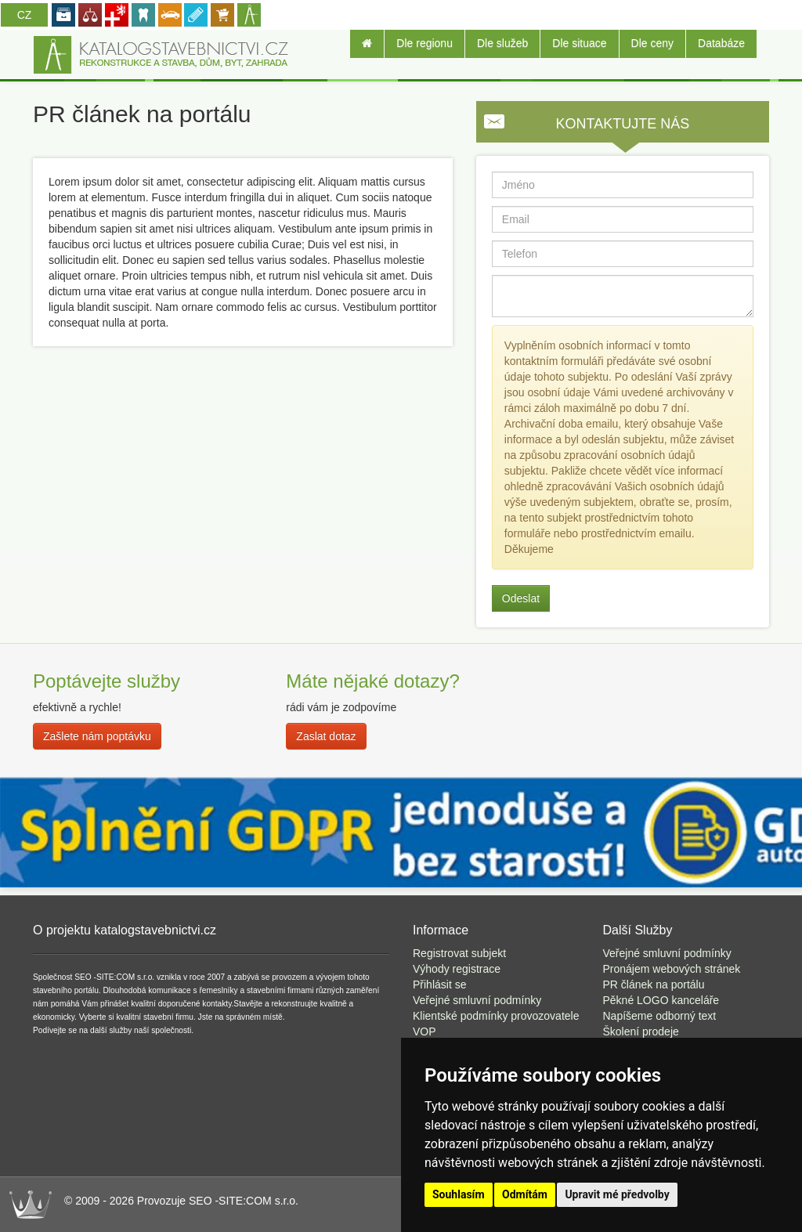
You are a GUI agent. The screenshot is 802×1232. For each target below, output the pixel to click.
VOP (424, 1031)
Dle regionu (424, 43)
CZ (24, 15)
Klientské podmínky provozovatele (496, 1016)
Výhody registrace (456, 969)
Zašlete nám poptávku (97, 736)
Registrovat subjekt (459, 953)
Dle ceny (652, 43)
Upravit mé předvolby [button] (617, 1194)
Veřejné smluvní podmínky (477, 1000)
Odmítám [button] (524, 1194)
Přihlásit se (439, 984)
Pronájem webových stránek (672, 969)
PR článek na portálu (654, 984)
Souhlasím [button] (458, 1194)
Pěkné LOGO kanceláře (661, 1000)
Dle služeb (502, 43)
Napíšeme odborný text (660, 1016)
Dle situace (579, 43)
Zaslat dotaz (326, 736)
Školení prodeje (641, 1031)
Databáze (721, 43)
